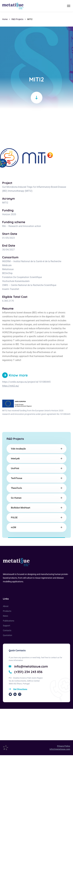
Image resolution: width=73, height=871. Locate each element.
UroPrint (15, 468)
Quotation (7, 635)
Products (7, 611)
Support (6, 625)
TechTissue (16, 478)
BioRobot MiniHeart (20, 507)
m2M (13, 527)
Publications (8, 621)
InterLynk (15, 458)
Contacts (7, 630)
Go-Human (16, 498)
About (5, 606)
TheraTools (16, 488)
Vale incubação (18, 448)
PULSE (14, 517)
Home (5, 19)
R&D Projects (17, 19)
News (5, 616)
